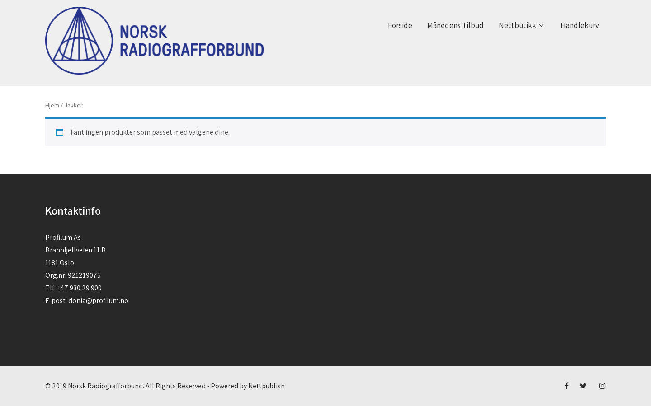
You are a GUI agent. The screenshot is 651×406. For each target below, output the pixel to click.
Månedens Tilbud (455, 25)
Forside (400, 25)
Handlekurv (580, 25)
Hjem (52, 105)
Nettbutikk (522, 25)
